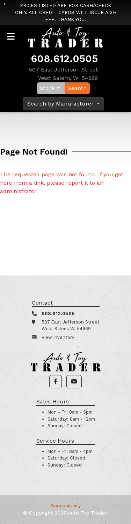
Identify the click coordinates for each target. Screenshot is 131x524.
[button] (55, 381)
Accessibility (66, 505)
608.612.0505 (64, 58)
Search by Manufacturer (61, 103)
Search (77, 88)
